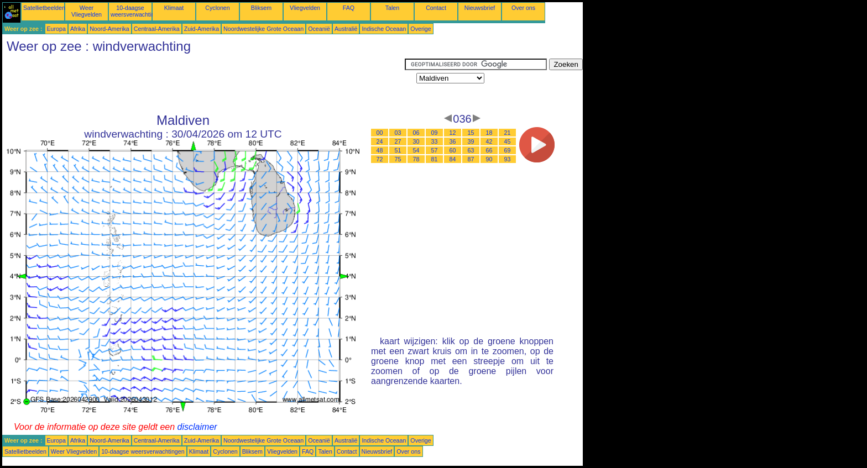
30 (416, 141)
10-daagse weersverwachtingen (137, 11)
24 (380, 141)
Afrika (77, 28)
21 (507, 132)
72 (380, 159)
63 (471, 150)
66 (489, 150)
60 (453, 150)
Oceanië (319, 28)
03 (398, 132)
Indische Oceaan (384, 28)
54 (416, 150)
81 (434, 159)
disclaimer (197, 427)
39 (471, 141)
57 (434, 150)
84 (453, 159)
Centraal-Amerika (157, 28)
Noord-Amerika (109, 28)
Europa (56, 28)
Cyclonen (217, 7)
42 (489, 141)
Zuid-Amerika (201, 28)
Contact (436, 7)
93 (507, 159)
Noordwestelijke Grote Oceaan (263, 28)
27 (398, 141)
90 (489, 159)
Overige (420, 28)
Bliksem (261, 7)
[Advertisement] (203, 83)
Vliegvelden (305, 7)
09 (434, 132)
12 (453, 132)
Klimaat (174, 7)
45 (507, 141)
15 (471, 132)
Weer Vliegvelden (86, 11)
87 (471, 159)
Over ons (523, 7)
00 (380, 132)
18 (489, 132)
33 (434, 141)
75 (398, 159)
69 (507, 150)
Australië (346, 28)
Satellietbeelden (44, 7)
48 (380, 150)
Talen (392, 7)
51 (398, 150)
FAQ (348, 7)
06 (416, 132)
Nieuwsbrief (479, 7)
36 (453, 141)
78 (416, 159)
